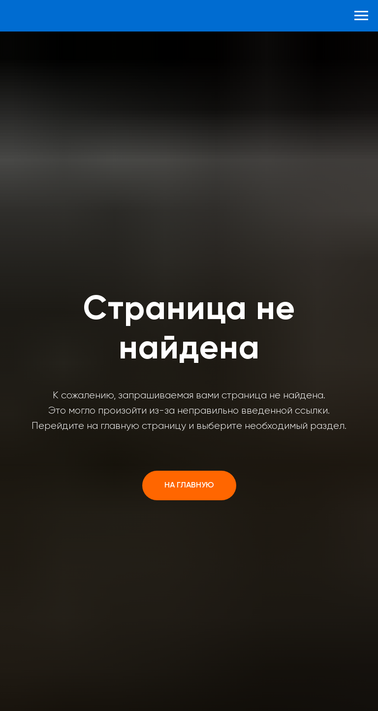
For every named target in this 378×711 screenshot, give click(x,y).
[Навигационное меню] (361, 16)
